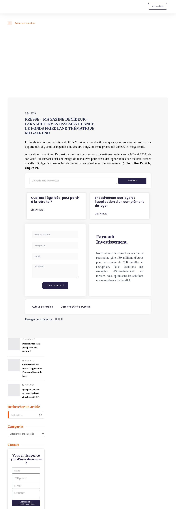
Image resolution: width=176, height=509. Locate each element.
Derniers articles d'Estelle (76, 306)
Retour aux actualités (21, 23)
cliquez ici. (32, 168)
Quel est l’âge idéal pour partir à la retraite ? (55, 200)
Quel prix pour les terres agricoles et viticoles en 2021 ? (31, 393)
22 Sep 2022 (28, 339)
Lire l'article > (38, 210)
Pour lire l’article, (138, 163)
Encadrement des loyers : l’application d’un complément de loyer (119, 202)
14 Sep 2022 (28, 385)
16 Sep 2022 (28, 360)
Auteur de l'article (42, 306)
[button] (157, 6)
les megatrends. (135, 146)
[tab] (42, 306)
